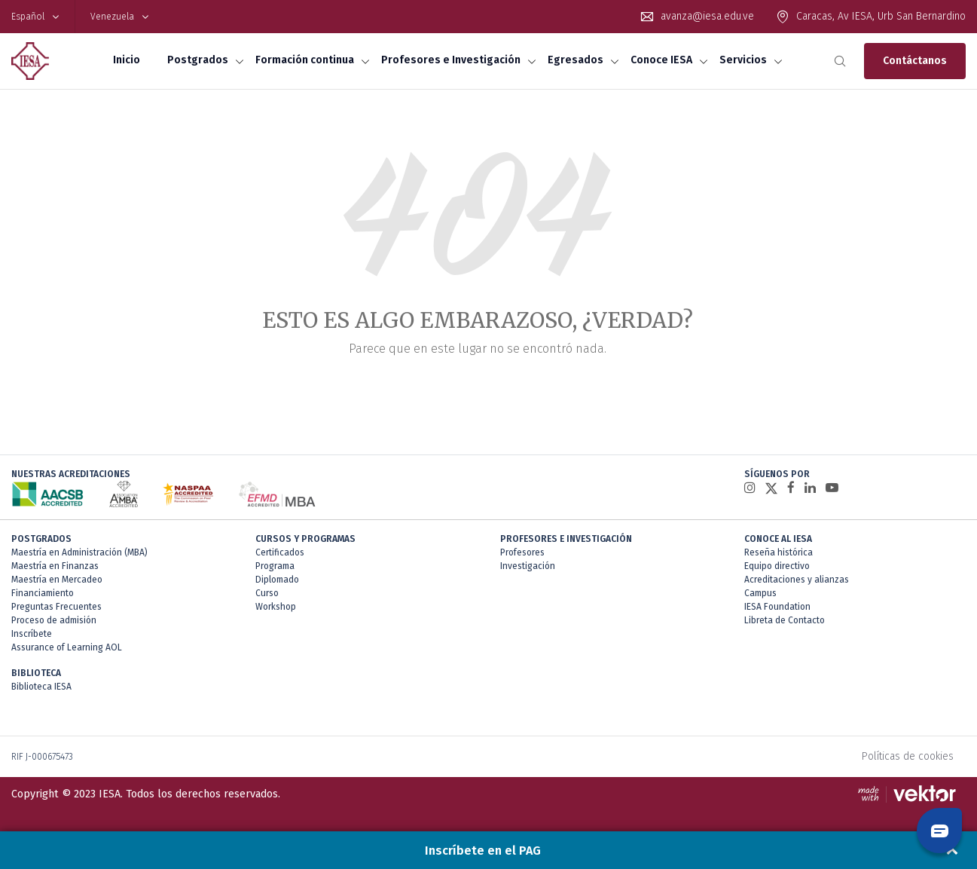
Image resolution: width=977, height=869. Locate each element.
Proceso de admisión (53, 620)
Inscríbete (31, 634)
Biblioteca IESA (41, 686)
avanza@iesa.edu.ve (707, 16)
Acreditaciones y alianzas (796, 579)
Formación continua (304, 60)
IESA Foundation (777, 606)
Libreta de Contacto (784, 620)
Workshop (275, 606)
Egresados (575, 60)
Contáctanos (915, 60)
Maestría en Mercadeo (56, 579)
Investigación (527, 566)
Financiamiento (42, 593)
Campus (760, 593)
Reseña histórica (778, 552)
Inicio (126, 60)
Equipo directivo (777, 566)
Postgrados (197, 60)
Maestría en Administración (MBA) (79, 552)
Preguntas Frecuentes (56, 606)
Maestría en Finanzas (55, 566)
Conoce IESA (661, 60)
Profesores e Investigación (451, 60)
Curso (267, 593)
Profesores (522, 552)
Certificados (279, 552)
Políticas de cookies (908, 756)
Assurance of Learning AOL (66, 647)
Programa (275, 566)
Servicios (743, 60)
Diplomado (277, 579)
